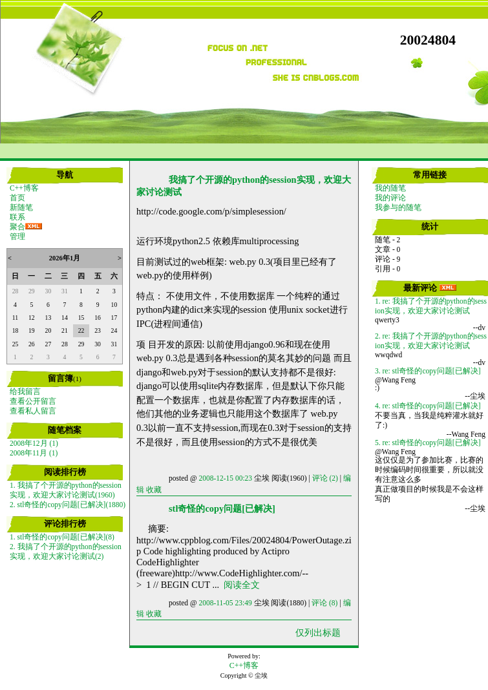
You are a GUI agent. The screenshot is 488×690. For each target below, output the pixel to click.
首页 (17, 198)
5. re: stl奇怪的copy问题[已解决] (427, 442)
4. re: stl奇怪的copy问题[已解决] (427, 406)
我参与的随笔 (398, 207)
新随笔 (21, 207)
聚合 (17, 227)
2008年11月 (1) (34, 453)
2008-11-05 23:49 (224, 603)
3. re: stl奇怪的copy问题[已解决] (427, 371)
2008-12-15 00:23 (225, 478)
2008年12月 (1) (34, 443)
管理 (17, 236)
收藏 (154, 490)
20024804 (428, 40)
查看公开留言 (33, 401)
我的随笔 (390, 188)
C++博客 (24, 188)
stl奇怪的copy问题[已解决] (222, 508)
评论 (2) (325, 478)
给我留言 (25, 391)
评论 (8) (324, 603)
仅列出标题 (318, 632)
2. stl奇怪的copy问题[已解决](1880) (67, 504)
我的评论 (390, 198)
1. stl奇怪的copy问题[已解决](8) (62, 537)
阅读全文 (242, 585)
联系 (17, 217)
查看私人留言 (33, 411)
